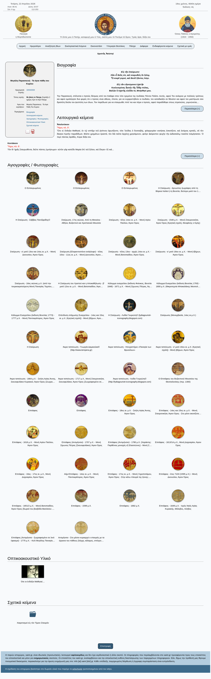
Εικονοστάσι (96, 46)
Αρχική (22, 46)
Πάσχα (132, 46)
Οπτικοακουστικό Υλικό (35, 122)
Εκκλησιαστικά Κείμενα (75, 46)
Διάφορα (144, 46)
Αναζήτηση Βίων (52, 46)
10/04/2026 (30, 90)
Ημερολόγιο (35, 46)
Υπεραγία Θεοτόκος (115, 46)
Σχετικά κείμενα (32, 126)
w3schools (77, 669)
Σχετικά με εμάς (184, 46)
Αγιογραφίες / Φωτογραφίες (37, 119)
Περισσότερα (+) (192, 108)
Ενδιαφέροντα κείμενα (163, 46)
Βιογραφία (30, 112)
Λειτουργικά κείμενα (34, 115)
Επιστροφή (105, 646)
